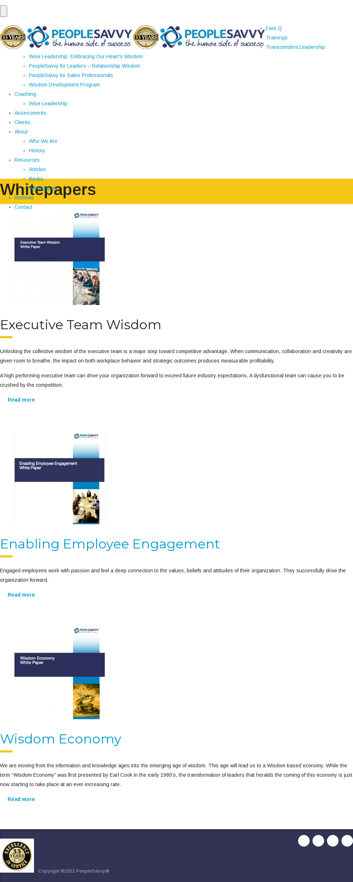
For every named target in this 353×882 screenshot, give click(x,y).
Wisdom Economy (60, 739)
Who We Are (43, 141)
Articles (37, 169)
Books (36, 179)
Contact (23, 207)
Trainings (277, 38)
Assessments (30, 113)
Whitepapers (43, 188)
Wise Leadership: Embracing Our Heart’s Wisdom (86, 56)
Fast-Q (274, 28)
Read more (21, 400)
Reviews (24, 197)
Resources (27, 160)
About (21, 132)
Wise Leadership (48, 103)
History (37, 150)
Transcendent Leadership (295, 47)
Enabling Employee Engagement (110, 544)
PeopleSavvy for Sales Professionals (71, 75)
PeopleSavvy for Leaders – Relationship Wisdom (84, 66)
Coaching (25, 94)
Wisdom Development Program (64, 85)
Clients (22, 122)
